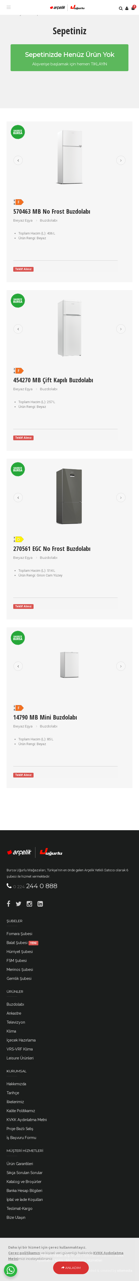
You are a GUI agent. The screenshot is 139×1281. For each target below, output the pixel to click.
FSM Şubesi (17, 961)
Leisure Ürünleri (20, 1058)
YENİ (33, 943)
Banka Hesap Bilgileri (24, 1191)
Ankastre (14, 1013)
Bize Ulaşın (16, 1217)
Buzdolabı (15, 1004)
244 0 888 (35, 886)
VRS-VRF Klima (20, 1049)
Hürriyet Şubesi (20, 952)
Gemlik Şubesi (19, 978)
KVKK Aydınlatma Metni (27, 1120)
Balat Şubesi (22, 943)
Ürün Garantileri (20, 1164)
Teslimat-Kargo (20, 1208)
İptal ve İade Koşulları (25, 1199)
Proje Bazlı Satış (20, 1129)
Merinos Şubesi (20, 969)
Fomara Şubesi (19, 934)
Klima (11, 1031)
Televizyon (16, 1022)
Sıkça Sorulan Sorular (25, 1173)
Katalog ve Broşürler (24, 1182)
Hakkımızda (16, 1084)
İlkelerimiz (15, 1102)
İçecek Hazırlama (21, 1040)
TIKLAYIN (99, 64)
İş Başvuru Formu (21, 1138)
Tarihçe (13, 1093)
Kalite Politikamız (21, 1111)
